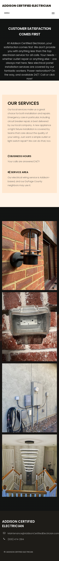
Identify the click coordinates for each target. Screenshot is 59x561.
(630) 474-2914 (16, 539)
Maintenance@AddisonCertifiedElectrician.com (33, 533)
